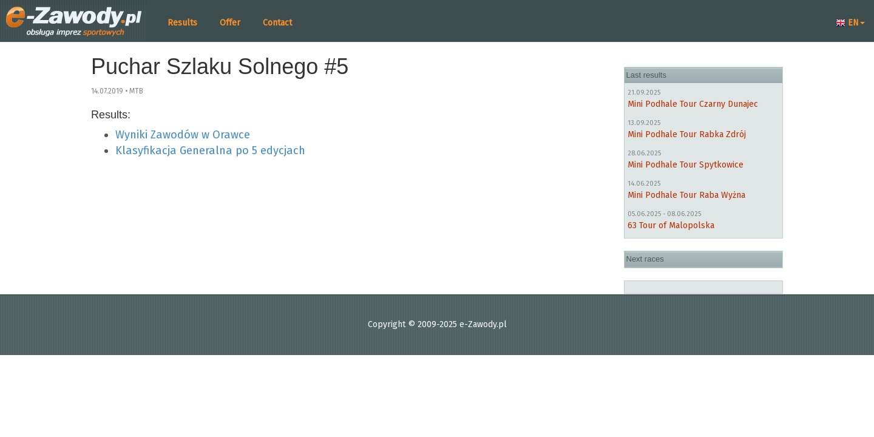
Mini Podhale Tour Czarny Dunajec (693, 104)
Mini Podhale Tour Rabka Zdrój (687, 134)
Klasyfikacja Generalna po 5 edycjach (210, 150)
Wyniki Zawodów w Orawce (182, 134)
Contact (277, 23)
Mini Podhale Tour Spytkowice (686, 165)
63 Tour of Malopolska (671, 225)
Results (182, 23)
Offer (230, 23)
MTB (136, 91)
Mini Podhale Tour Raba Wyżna (686, 195)
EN (850, 23)
